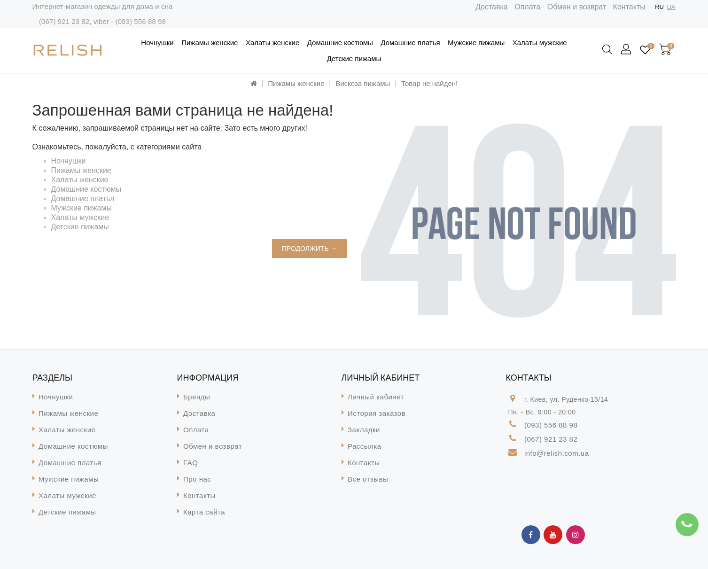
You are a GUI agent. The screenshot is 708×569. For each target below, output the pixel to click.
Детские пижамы (354, 58)
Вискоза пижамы (362, 83)
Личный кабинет (376, 397)
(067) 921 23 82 (64, 21)
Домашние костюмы (340, 43)
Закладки (364, 430)
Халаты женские (272, 43)
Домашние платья (410, 43)
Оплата (527, 7)
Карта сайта (204, 512)
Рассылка (364, 446)
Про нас (197, 479)
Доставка (491, 7)
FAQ (190, 463)
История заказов (376, 413)
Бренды (196, 397)
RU (659, 6)
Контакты (629, 7)
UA (671, 6)
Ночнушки (157, 43)
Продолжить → (309, 248)
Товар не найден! (429, 83)
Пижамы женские (209, 43)
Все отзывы (368, 479)
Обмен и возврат (576, 7)
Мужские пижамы (476, 43)
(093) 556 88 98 (141, 21)
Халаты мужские (540, 43)
